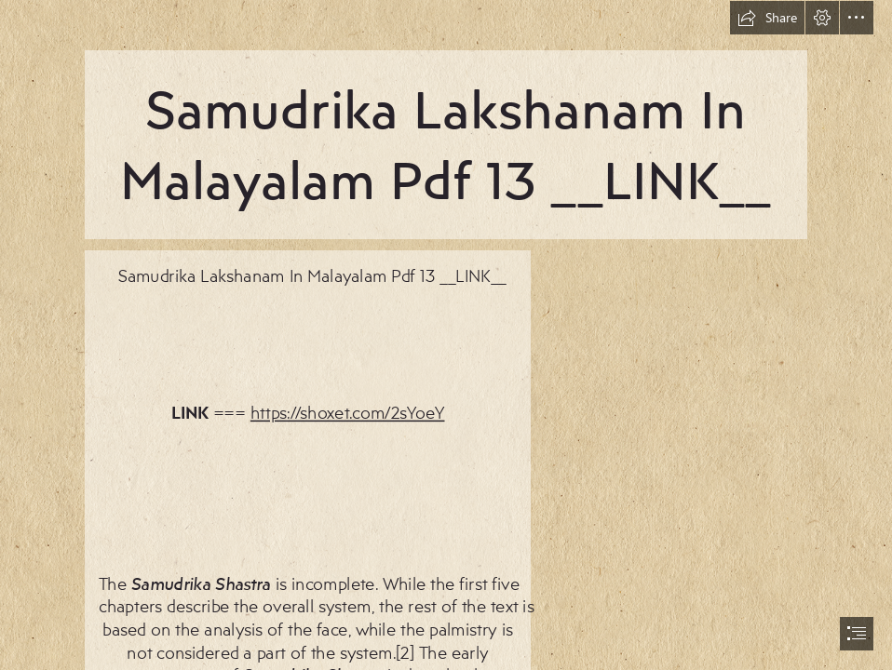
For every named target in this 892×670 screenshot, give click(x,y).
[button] (767, 17)
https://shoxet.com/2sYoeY (347, 411)
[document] (446, 335)
